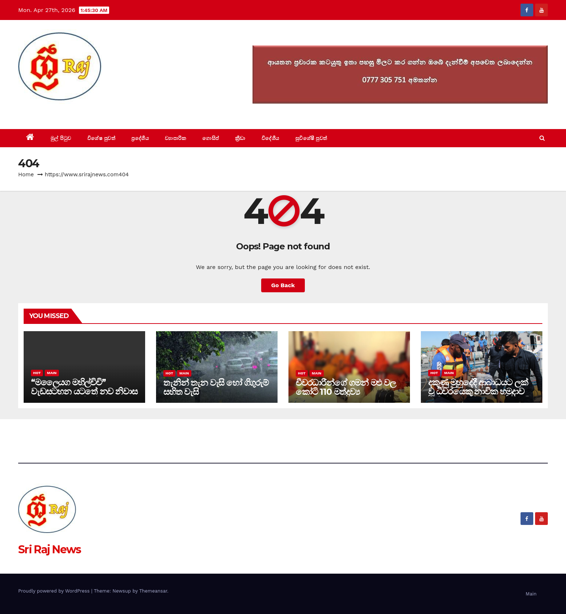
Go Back (283, 285)
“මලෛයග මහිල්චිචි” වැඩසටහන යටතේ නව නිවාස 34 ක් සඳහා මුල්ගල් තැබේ (84, 391)
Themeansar (153, 591)
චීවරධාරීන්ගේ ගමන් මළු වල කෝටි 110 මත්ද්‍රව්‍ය (346, 387)
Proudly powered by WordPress (54, 591)
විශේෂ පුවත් (101, 138)
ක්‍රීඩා (240, 138)
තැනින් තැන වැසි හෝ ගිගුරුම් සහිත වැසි (215, 387)
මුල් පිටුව (61, 138)
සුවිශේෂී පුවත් (311, 138)
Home (26, 174)
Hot (37, 373)
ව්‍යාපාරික (175, 138)
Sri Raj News (49, 112)
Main (51, 373)
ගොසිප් (210, 138)
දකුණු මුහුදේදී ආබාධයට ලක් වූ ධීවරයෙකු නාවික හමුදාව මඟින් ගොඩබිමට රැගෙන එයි (479, 391)
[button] (542, 138)
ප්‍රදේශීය (140, 138)
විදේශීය (270, 138)
